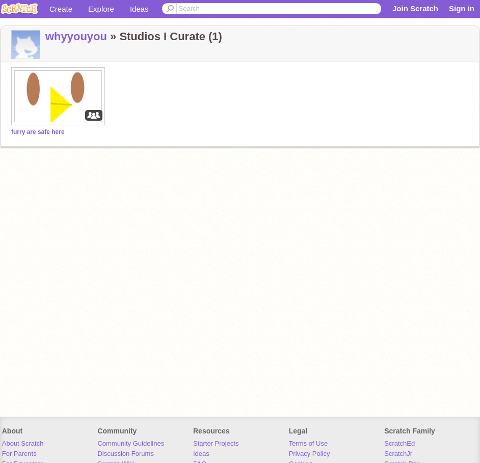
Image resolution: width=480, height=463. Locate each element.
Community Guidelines (130, 443)
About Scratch (23, 443)
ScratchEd (399, 443)
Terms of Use (308, 443)
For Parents (19, 453)
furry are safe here (38, 131)
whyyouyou (76, 36)
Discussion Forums (125, 453)
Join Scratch (415, 8)
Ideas (139, 9)
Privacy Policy (309, 453)
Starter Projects (216, 443)
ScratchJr (398, 453)
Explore (101, 9)
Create (60, 9)
